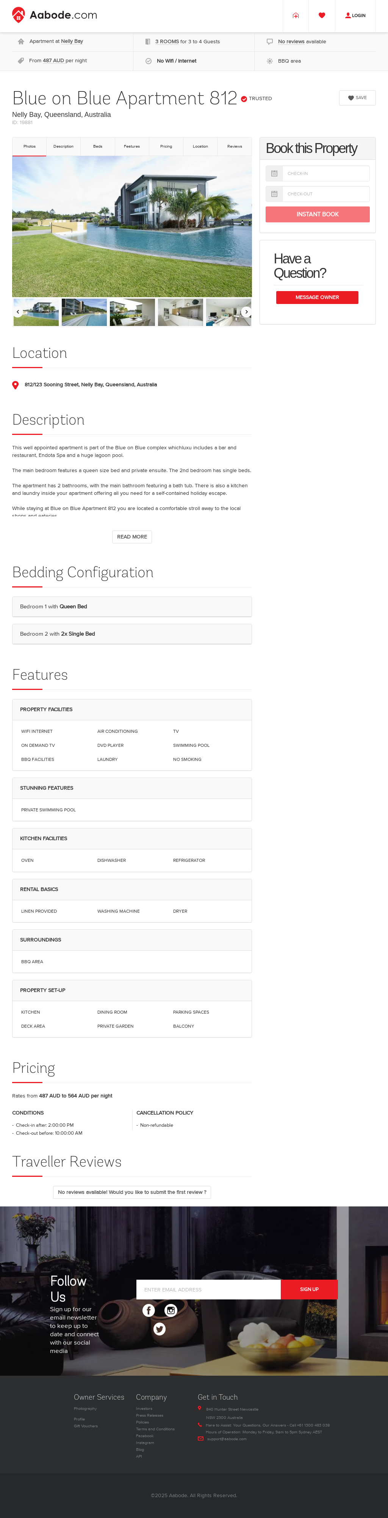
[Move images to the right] (246, 311)
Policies (142, 1422)
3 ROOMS (167, 41)
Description (63, 146)
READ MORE (132, 537)
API (139, 1456)
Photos (29, 146)
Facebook (145, 1435)
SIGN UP (309, 1290)
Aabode (178, 1495)
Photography (85, 1408)
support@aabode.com (227, 1438)
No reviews (291, 41)
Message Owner (317, 297)
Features (132, 146)
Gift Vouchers (86, 1426)
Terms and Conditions (155, 1429)
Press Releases (149, 1415)
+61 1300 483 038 (313, 1425)
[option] (36, 312)
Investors (144, 1408)
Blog (140, 1449)
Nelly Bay (72, 41)
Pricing (166, 146)
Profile (79, 1419)
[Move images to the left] (17, 311)
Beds (97, 146)
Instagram (145, 1442)
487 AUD (54, 60)
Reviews (234, 146)
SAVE (357, 98)
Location (200, 146)
